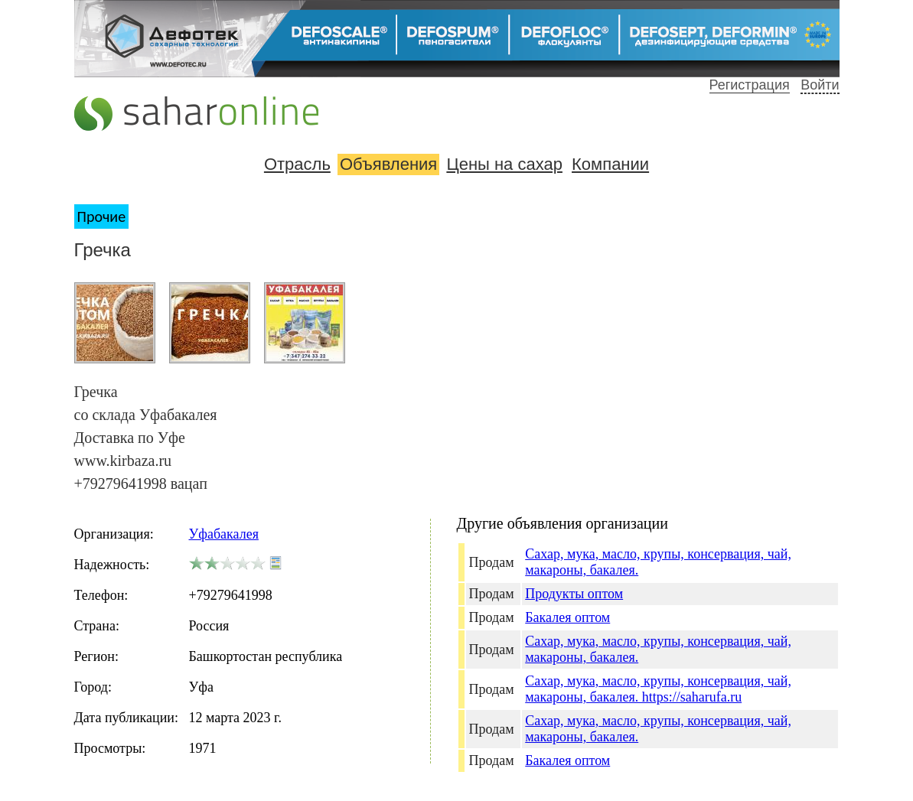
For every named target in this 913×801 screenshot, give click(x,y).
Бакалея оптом (567, 617)
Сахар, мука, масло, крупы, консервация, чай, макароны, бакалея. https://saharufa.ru (658, 689)
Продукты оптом (574, 593)
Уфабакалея (224, 534)
